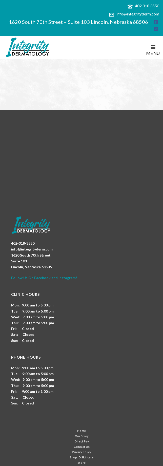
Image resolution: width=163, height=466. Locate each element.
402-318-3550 (22, 243)
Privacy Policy (81, 452)
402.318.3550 (147, 5)
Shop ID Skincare (81, 457)
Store (81, 462)
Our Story (82, 436)
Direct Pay (81, 441)
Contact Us (82, 447)
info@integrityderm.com (137, 13)
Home (81, 431)
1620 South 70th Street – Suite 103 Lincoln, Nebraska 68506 (78, 22)
